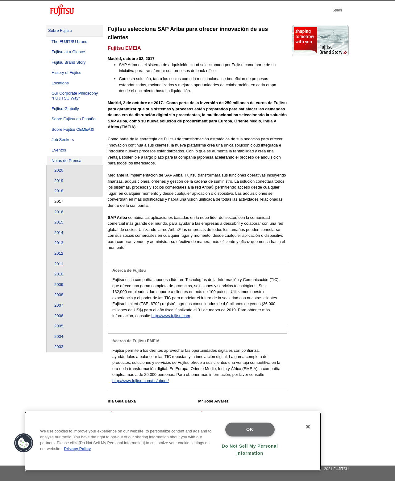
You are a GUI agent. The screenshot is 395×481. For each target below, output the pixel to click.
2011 (58, 264)
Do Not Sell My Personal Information (250, 450)
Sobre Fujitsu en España (73, 119)
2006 (58, 315)
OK (249, 429)
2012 (58, 253)
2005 (58, 326)
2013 (58, 242)
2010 (58, 274)
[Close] (308, 426)
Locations (60, 83)
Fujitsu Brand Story (69, 62)
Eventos (59, 150)
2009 (58, 284)
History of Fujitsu (66, 72)
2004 (58, 336)
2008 (58, 294)
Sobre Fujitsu (60, 30)
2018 (58, 191)
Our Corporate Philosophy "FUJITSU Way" (75, 95)
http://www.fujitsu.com (170, 315)
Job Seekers (63, 139)
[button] (24, 443)
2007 (58, 305)
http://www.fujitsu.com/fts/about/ (140, 380)
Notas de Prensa (66, 160)
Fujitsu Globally (65, 108)
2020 (58, 170)
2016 (58, 212)
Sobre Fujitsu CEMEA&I (73, 129)
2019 (58, 180)
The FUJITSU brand (69, 41)
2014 (58, 232)
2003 (58, 346)
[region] (173, 441)
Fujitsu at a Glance (68, 51)
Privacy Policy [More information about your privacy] (77, 448)
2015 (58, 222)
